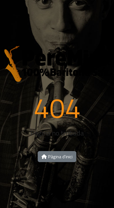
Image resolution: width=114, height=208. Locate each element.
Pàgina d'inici (57, 156)
